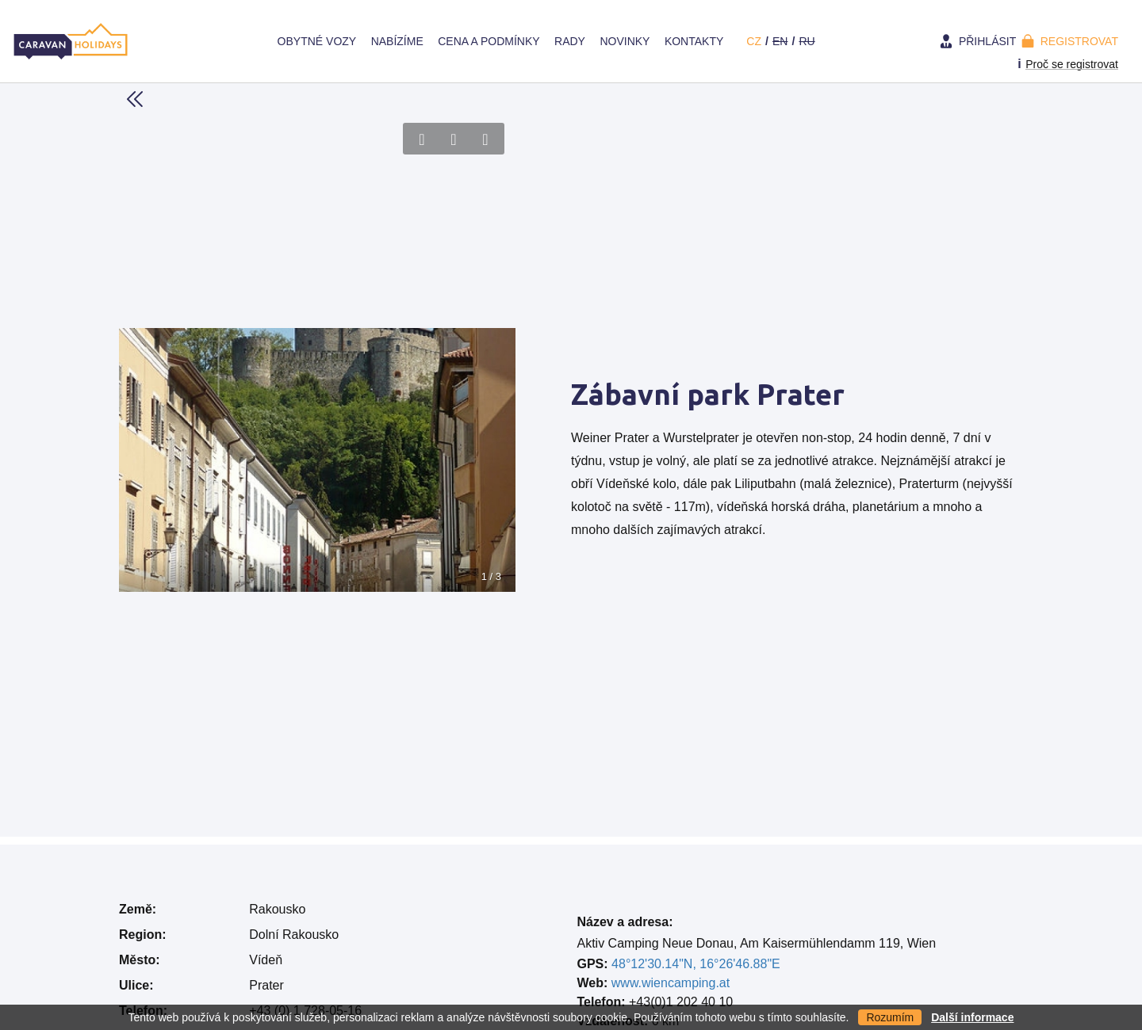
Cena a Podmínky (488, 41)
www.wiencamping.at (670, 983)
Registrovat (1079, 41)
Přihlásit (987, 41)
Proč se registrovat (1071, 64)
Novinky (625, 41)
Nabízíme (397, 41)
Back (135, 99)
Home (255, 41)
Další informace (972, 1017)
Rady (569, 41)
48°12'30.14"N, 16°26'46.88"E (695, 964)
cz (753, 41)
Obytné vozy (317, 41)
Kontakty (694, 41)
